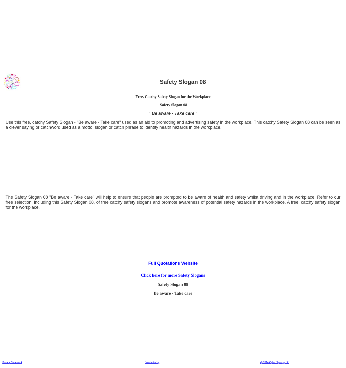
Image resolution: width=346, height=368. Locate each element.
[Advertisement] (146, 35)
